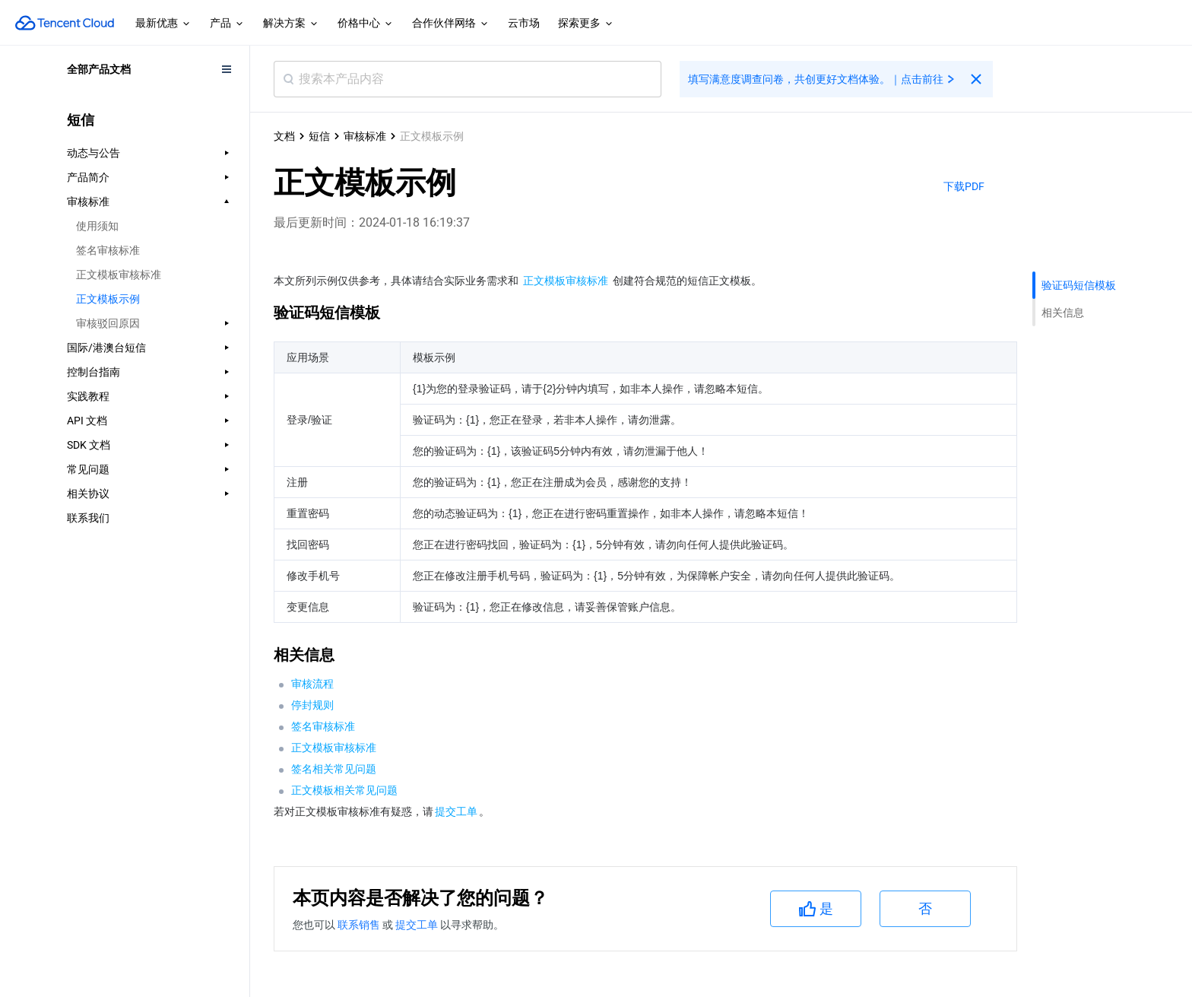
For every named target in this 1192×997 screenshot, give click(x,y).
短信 (319, 136)
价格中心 (366, 23)
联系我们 (88, 518)
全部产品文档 (99, 69)
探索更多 (586, 23)
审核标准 (365, 136)
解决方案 (291, 23)
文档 (284, 136)
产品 (227, 23)
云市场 (524, 23)
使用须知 (97, 226)
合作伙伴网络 (451, 23)
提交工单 (417, 925)
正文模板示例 (108, 299)
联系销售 (360, 925)
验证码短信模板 (1078, 285)
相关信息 (1062, 312)
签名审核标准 (108, 250)
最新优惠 (163, 23)
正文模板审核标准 (118, 274)
